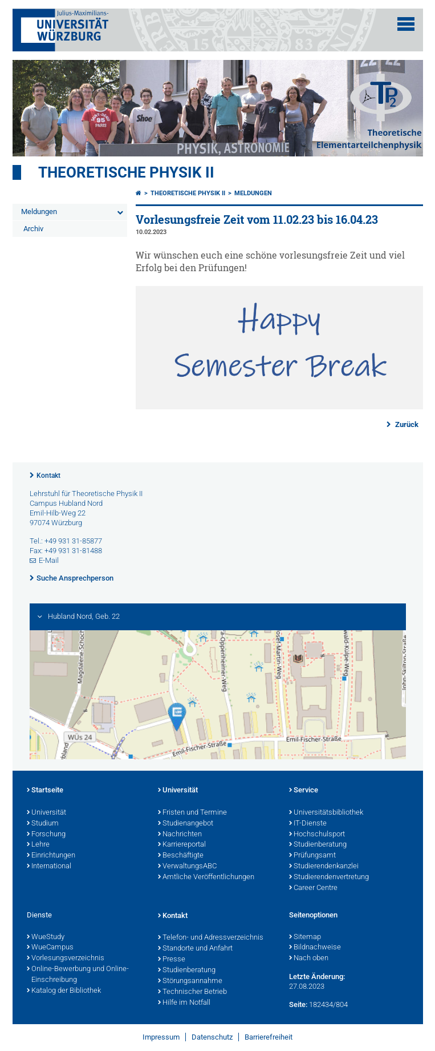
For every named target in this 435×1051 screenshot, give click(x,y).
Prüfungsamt (312, 856)
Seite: (298, 1004)
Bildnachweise (315, 948)
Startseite (45, 791)
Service (303, 791)
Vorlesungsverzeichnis (65, 958)
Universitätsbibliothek (326, 813)
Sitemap (305, 937)
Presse (171, 960)
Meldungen (39, 211)
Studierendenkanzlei (324, 866)
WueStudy (45, 937)
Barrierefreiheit (268, 1037)
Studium (43, 824)
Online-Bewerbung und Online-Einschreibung (78, 974)
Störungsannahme (190, 981)
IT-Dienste (308, 824)
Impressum (161, 1037)
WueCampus (50, 948)
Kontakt (48, 476)
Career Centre (313, 888)
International (49, 866)
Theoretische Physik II (126, 172)
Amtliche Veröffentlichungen (206, 877)
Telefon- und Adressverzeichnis (210, 938)
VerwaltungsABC (187, 866)
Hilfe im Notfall (184, 1003)
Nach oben (308, 958)
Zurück (405, 424)
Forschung (46, 834)
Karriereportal (182, 845)
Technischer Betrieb (192, 992)
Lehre (38, 845)
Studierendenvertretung (329, 877)
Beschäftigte (181, 856)
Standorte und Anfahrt (195, 949)
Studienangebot (185, 824)
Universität (46, 813)
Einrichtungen (51, 856)
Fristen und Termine (192, 813)
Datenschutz (212, 1037)
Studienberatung (318, 845)
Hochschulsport (317, 834)
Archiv (33, 228)
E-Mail (49, 560)
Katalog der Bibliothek (64, 991)
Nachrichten (180, 834)
